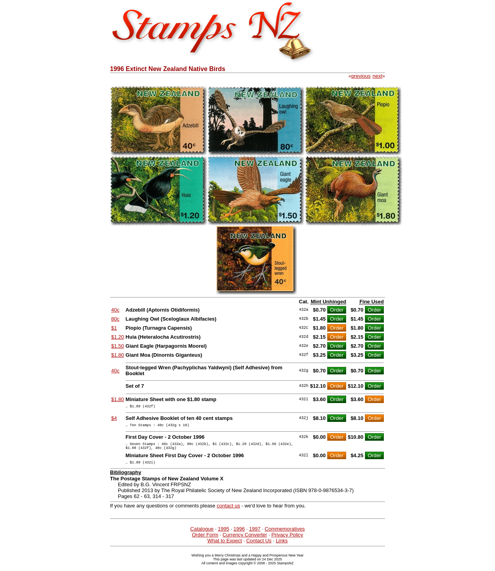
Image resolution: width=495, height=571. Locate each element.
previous (360, 76)
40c (115, 310)
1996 (239, 535)
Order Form (205, 541)
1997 (254, 535)
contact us (228, 511)
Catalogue (201, 535)
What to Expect (224, 546)
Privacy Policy (287, 541)
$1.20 (117, 337)
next (377, 76)
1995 (223, 535)
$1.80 (117, 355)
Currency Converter (244, 541)
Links (282, 546)
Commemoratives (285, 535)
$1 (114, 328)
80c (115, 319)
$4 (114, 419)
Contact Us (258, 546)
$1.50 (117, 346)
